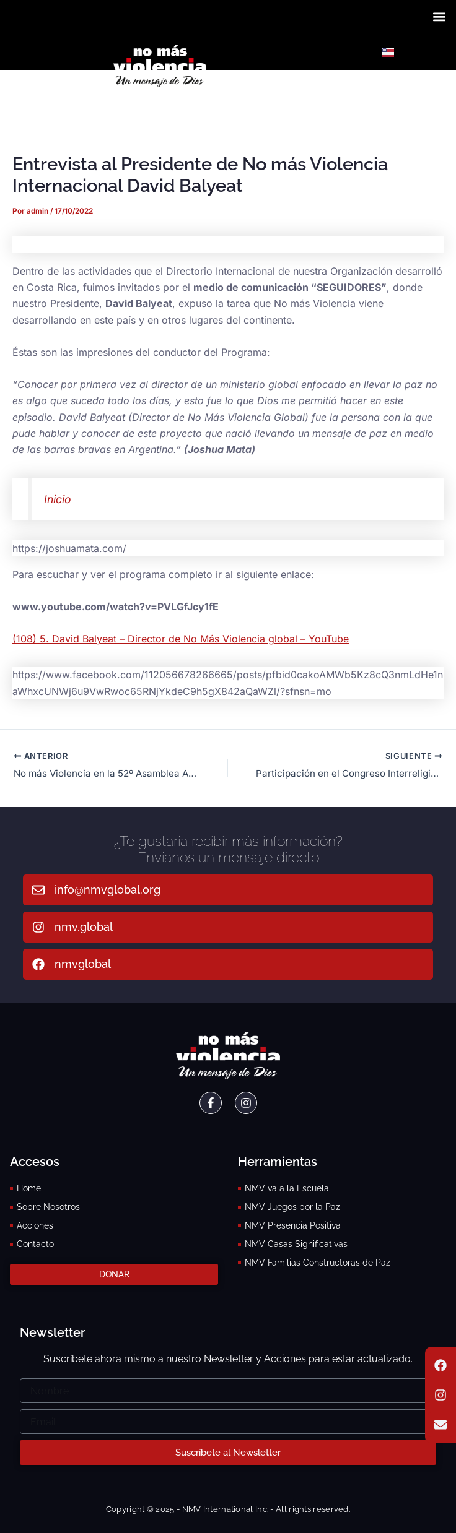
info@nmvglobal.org (107, 889)
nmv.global (84, 926)
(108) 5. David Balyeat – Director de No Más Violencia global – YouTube (180, 639)
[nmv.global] (38, 927)
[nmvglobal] (38, 964)
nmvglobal (83, 963)
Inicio (57, 499)
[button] (439, 16)
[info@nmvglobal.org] (38, 890)
